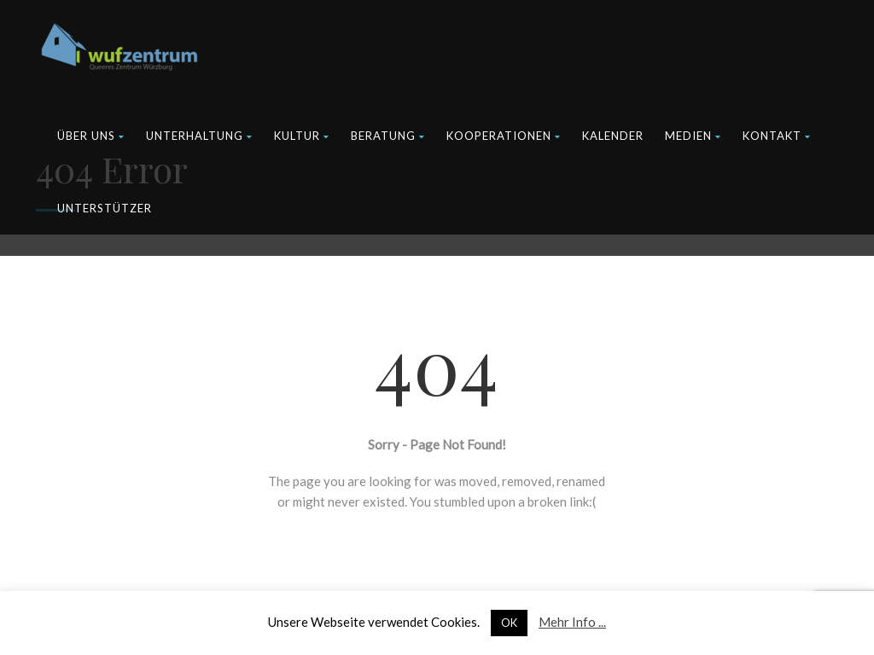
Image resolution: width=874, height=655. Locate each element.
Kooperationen (503, 135)
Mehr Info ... (572, 621)
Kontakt (777, 135)
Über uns (91, 135)
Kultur (301, 135)
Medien (693, 135)
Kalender (613, 135)
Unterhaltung (199, 135)
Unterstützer (104, 208)
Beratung (388, 135)
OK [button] (509, 622)
